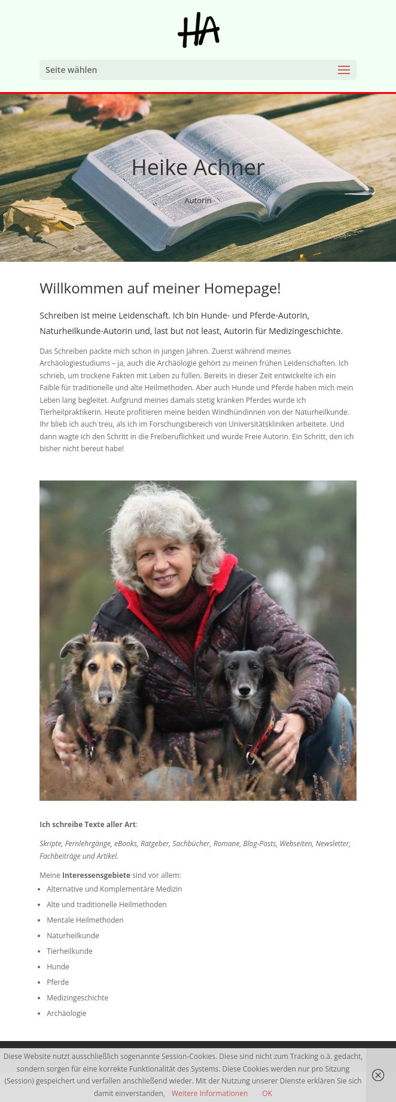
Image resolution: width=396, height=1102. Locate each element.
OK (267, 1093)
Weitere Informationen (210, 1093)
